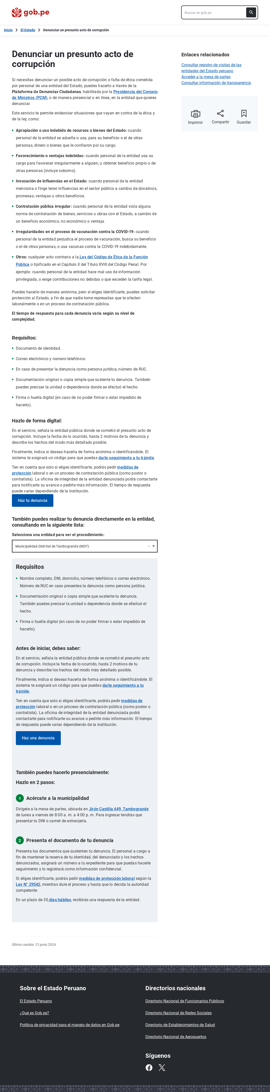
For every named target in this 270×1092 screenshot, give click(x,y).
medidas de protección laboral (107, 878)
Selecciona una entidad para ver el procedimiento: (58, 534)
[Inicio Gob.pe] (8, 30)
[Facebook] (148, 1067)
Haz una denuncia (38, 738)
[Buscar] (251, 12)
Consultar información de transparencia (216, 82)
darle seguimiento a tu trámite (126, 457)
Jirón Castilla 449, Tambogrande (119, 809)
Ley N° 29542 (28, 884)
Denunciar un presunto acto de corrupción (76, 30)
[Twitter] (161, 1067)
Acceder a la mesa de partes (206, 76)
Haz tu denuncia (32, 500)
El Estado (28, 30)
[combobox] (219, 12)
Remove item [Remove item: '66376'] (148, 546)
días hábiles (59, 899)
